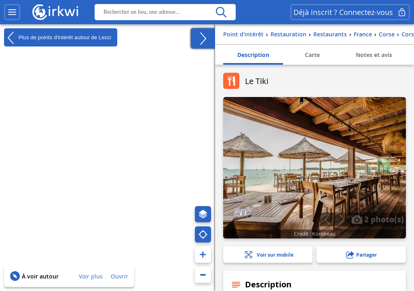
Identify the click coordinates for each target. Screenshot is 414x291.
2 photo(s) (377, 219)
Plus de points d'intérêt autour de (57, 37)
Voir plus (91, 276)
